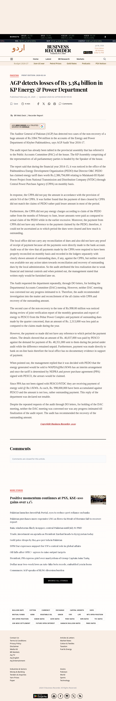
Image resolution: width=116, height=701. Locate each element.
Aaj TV (12, 655)
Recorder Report (35, 115)
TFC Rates (99, 619)
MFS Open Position (20, 619)
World (62, 674)
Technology (65, 680)
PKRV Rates (70, 619)
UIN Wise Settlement (21, 623)
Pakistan (63, 672)
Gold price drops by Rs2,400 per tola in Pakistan (36, 539)
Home (35, 59)
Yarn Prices (14, 677)
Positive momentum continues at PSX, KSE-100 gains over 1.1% (46, 500)
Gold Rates (72, 63)
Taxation (63, 646)
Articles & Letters (67, 638)
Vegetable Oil (46, 615)
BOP (56, 41)
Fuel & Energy (66, 649)
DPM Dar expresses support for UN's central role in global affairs (45, 545)
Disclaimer (14, 646)
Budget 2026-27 (21, 63)
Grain (60, 615)
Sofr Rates (55, 619)
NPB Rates (84, 619)
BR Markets (15, 652)
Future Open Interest (45, 623)
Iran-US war (39, 63)
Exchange (60, 610)
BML (24, 41)
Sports (63, 677)
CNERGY (89, 41)
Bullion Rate (18, 610)
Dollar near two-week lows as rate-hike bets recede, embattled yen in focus (51, 564)
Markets (80, 59)
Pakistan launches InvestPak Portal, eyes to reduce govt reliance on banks (50, 512)
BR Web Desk (20, 115)
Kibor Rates (39, 619)
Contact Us (14, 638)
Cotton (32, 610)
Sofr (92, 610)
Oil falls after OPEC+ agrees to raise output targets (38, 552)
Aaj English (14, 658)
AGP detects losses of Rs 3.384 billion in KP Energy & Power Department (56, 86)
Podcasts (86, 63)
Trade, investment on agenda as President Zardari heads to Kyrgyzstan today (51, 533)
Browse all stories (58, 581)
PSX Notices (101, 63)
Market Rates (65, 640)
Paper (12, 680)
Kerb (32, 615)
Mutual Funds (18, 615)
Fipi (70, 615)
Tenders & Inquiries (18, 674)
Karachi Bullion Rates (71, 623)
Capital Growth (77, 610)
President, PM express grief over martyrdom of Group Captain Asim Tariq (49, 558)
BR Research (64, 59)
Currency (46, 610)
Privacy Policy (15, 643)
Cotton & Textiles (67, 643)
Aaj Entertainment (17, 660)
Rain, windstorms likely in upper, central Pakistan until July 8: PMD (46, 527)
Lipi (79, 615)
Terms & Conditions (18, 640)
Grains (63, 669)
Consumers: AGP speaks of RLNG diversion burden (37, 570)
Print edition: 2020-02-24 (34, 75)
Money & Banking (17, 672)
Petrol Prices (55, 63)
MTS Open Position (95, 615)
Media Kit (14, 649)
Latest (48, 59)
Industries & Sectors (18, 669)
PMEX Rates (91, 623)
